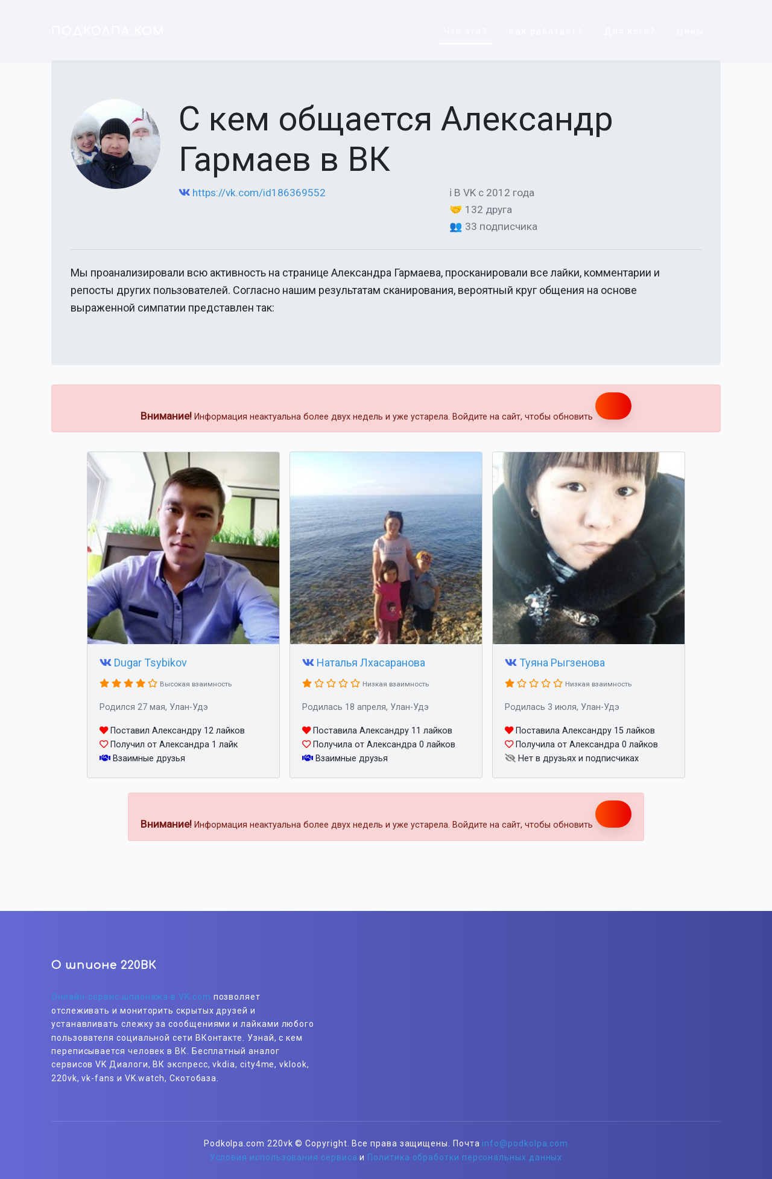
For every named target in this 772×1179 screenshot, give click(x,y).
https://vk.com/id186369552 (259, 193)
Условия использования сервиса (284, 1157)
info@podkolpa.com (525, 1143)
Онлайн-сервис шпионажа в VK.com (131, 997)
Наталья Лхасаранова (371, 662)
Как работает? (546, 31)
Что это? (465, 31)
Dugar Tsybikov (150, 662)
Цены (690, 31)
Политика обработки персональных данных (464, 1157)
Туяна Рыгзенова (562, 662)
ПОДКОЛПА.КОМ (108, 31)
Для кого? (630, 31)
